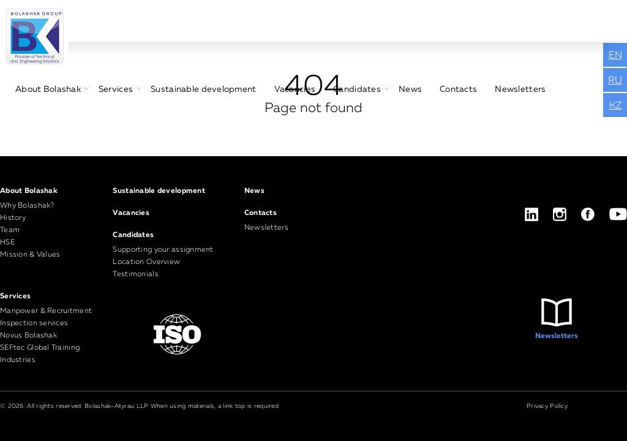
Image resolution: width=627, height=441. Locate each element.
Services (116, 89)
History (13, 218)
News (410, 89)
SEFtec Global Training (40, 348)
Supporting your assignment (163, 250)
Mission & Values (30, 254)
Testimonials (135, 274)
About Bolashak (48, 89)
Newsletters (520, 89)
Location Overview (146, 262)
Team (10, 230)
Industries (18, 360)
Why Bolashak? (27, 205)
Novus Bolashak (28, 335)
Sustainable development (203, 89)
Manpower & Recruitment (46, 311)
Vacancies (295, 89)
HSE (7, 242)
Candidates (357, 89)
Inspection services (34, 323)
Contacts (458, 89)
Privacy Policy (547, 406)
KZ (615, 106)
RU (615, 81)
